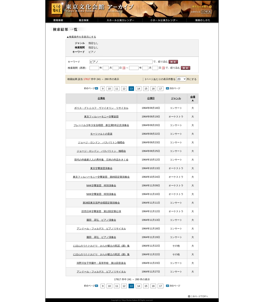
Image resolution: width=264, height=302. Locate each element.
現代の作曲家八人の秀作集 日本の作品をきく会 (101, 159)
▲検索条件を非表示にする (81, 36)
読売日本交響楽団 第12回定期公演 (101, 211)
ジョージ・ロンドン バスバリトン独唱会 (101, 142)
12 (124, 88)
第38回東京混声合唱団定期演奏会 (101, 202)
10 (109, 88)
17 (160, 88)
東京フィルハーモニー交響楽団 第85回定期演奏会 (101, 176)
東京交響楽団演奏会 (101, 168)
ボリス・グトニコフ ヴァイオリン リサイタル (101, 108)
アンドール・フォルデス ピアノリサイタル (101, 228)
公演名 (101, 98)
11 (116, 88)
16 (153, 88)
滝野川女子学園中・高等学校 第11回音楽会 (101, 263)
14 (138, 88)
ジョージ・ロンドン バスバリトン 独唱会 (101, 151)
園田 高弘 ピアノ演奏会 (101, 220)
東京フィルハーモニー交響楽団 (101, 116)
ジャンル (176, 98)
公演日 (151, 98)
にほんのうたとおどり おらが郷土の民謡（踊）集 (101, 245)
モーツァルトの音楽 (101, 133)
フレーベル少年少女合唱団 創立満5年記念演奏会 (101, 125)
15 (146, 88)
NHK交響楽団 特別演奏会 (101, 185)
